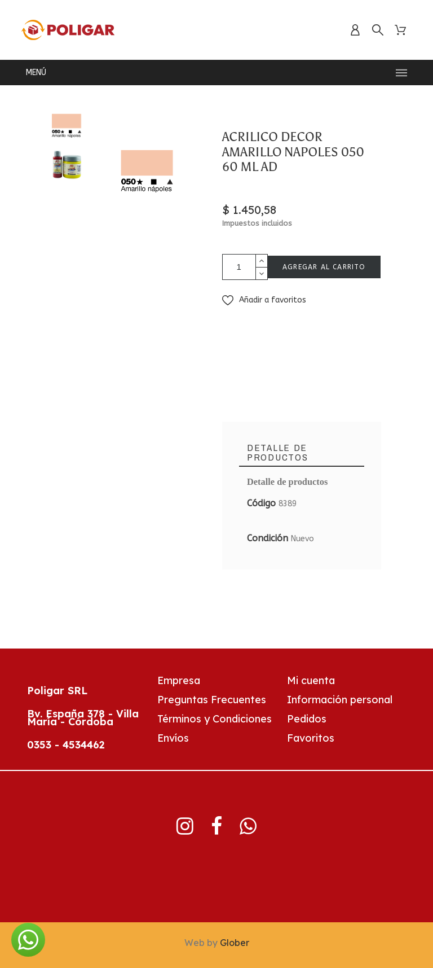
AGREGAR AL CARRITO (324, 267)
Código (263, 503)
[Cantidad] (239, 267)
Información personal (339, 699)
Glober (234, 942)
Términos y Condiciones (214, 718)
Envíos (173, 738)
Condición (269, 538)
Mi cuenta (311, 680)
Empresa (178, 680)
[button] (264, 300)
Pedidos (306, 718)
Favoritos (310, 738)
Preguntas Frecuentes (211, 699)
